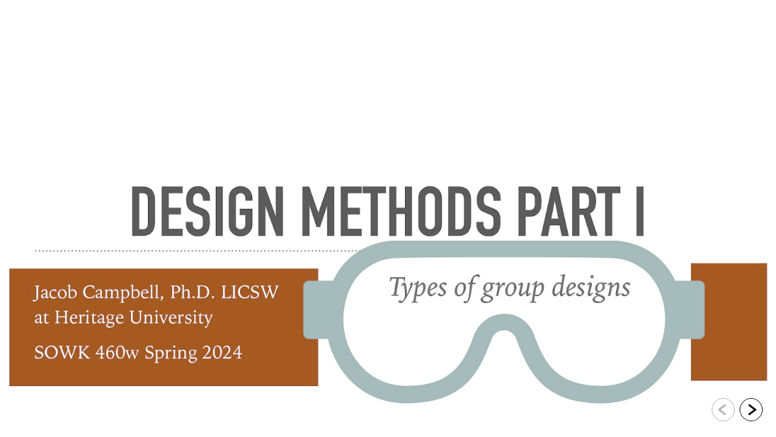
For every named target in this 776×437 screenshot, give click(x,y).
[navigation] (737, 411)
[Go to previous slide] (723, 409)
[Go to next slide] (751, 409)
